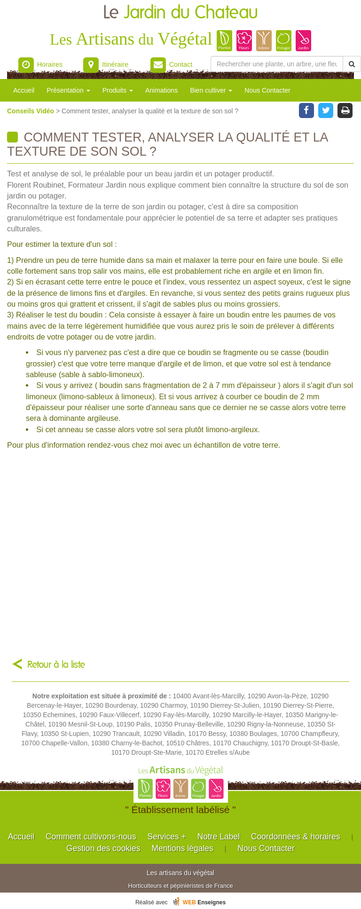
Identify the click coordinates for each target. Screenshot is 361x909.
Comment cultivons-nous (91, 836)
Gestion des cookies (103, 848)
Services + (167, 836)
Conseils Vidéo (31, 111)
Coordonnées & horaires (295, 836)
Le (180, 13)
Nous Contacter (267, 90)
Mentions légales (182, 848)
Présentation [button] (68, 90)
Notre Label (218, 836)
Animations (161, 90)
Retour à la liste (56, 665)
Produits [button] (117, 90)
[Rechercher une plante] (277, 64)
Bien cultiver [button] (211, 90)
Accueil (23, 90)
